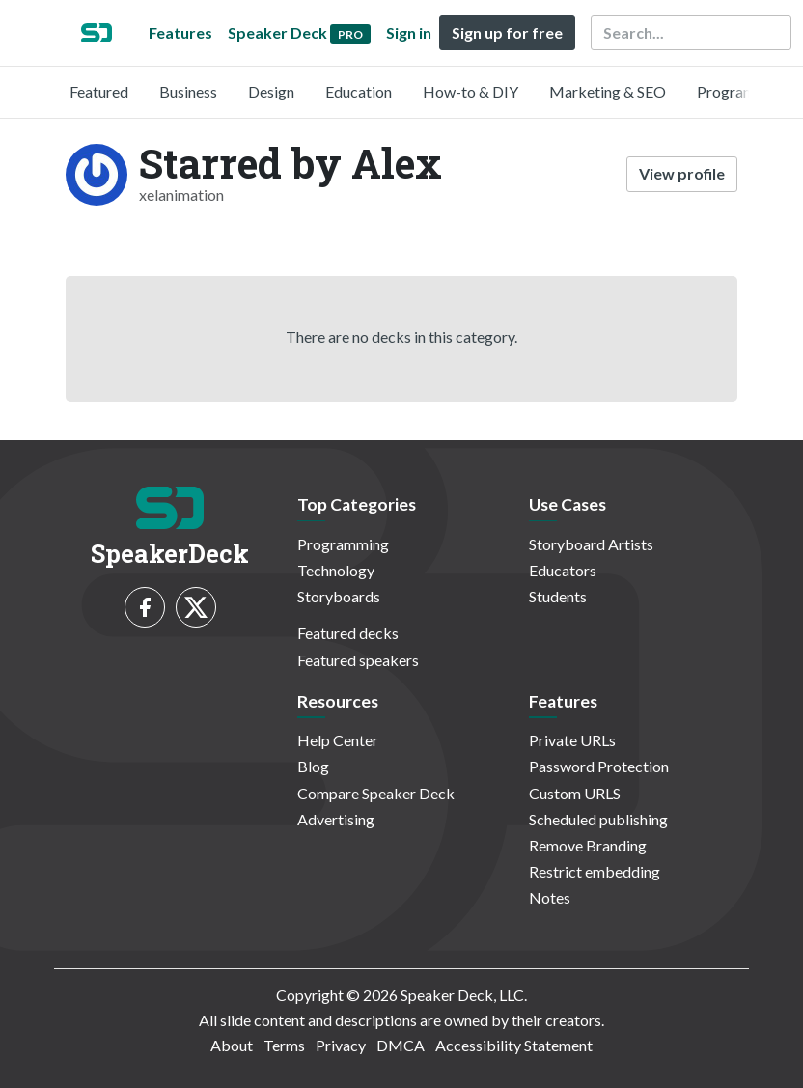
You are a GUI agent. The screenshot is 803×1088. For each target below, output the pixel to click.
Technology (335, 570)
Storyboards (338, 596)
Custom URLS (575, 793)
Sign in (408, 32)
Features (180, 32)
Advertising (335, 819)
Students (558, 596)
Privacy (341, 1045)
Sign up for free (507, 32)
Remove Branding (588, 845)
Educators (562, 570)
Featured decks (348, 633)
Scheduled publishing (598, 819)
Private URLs (572, 740)
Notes (549, 897)
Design (271, 91)
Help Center (337, 740)
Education (358, 91)
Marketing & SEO (607, 91)
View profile (682, 173)
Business (188, 91)
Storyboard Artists (591, 544)
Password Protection (599, 766)
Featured (98, 91)
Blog (313, 766)
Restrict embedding (594, 871)
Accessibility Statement (514, 1045)
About (231, 1045)
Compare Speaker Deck (376, 793)
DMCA (400, 1045)
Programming (743, 91)
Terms (284, 1045)
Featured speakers (358, 660)
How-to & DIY (470, 91)
